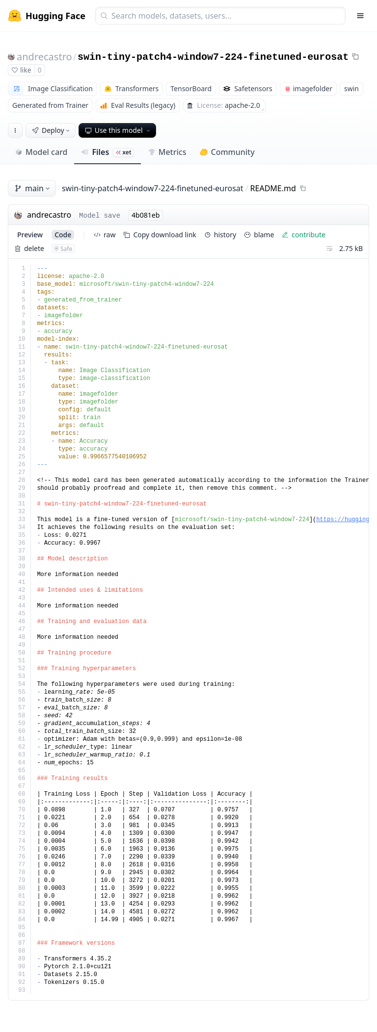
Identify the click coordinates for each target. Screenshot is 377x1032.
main (33, 188)
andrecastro (44, 56)
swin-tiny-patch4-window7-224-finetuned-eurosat (213, 57)
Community (227, 152)
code (62, 234)
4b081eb (146, 215)
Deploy (51, 130)
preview (30, 234)
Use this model (118, 130)
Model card (41, 152)
